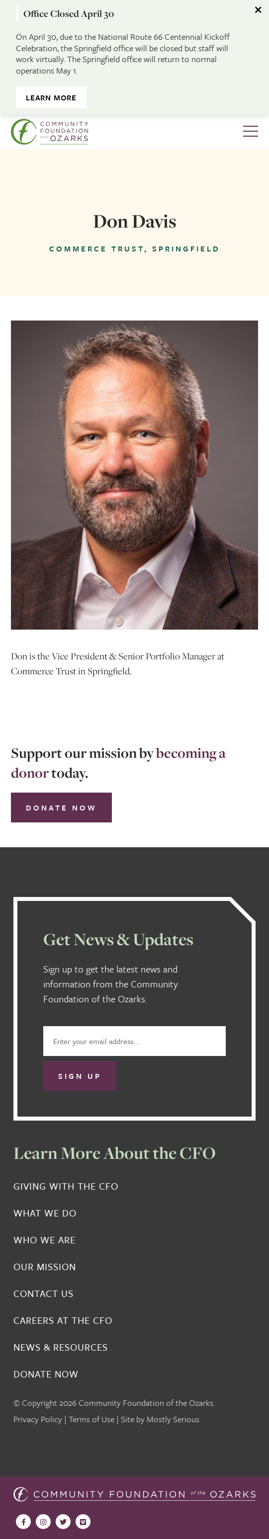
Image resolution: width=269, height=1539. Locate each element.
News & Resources (60, 1347)
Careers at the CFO (62, 1320)
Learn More (51, 97)
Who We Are (44, 1240)
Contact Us (43, 1293)
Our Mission (44, 1267)
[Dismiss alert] (259, 10)
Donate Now (61, 807)
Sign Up (79, 1075)
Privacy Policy (37, 1419)
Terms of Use (91, 1419)
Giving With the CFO (65, 1186)
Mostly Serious (173, 1419)
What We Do (45, 1213)
